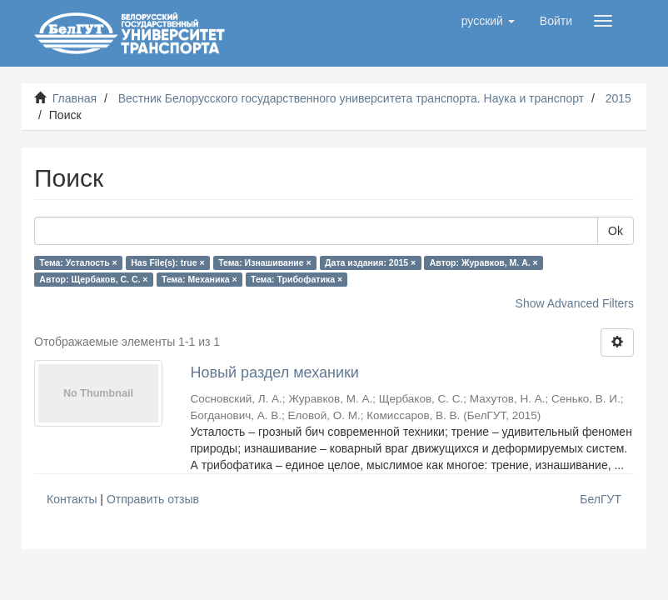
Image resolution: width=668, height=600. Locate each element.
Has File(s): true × (167, 263)
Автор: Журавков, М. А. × (484, 263)
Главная (74, 98)
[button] (488, 21)
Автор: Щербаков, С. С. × (93, 279)
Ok (615, 231)
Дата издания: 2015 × (370, 263)
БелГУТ (600, 499)
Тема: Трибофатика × (296, 279)
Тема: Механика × (199, 279)
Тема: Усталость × (78, 263)
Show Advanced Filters (575, 303)
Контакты (72, 499)
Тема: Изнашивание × (264, 263)
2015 (618, 98)
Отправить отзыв (153, 499)
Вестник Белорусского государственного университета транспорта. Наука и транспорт (351, 98)
